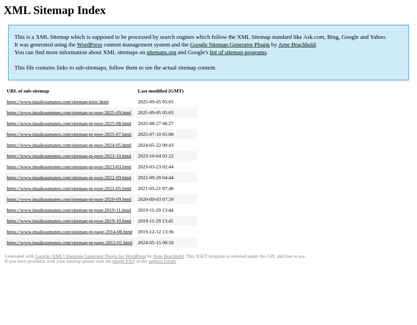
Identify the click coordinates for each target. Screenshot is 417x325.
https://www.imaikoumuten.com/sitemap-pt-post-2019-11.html (69, 210)
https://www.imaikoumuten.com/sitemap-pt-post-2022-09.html (69, 177)
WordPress (89, 44)
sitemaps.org (161, 52)
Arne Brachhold (297, 44)
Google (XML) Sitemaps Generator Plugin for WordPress (90, 256)
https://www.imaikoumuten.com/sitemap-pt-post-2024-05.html (69, 145)
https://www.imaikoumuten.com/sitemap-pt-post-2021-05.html (69, 188)
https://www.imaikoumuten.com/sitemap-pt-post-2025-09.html (69, 112)
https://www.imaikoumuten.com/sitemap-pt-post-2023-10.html (69, 155)
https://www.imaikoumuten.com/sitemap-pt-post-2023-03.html (69, 166)
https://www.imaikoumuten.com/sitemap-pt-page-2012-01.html (70, 242)
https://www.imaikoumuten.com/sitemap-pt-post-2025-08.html (69, 123)
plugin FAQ (123, 261)
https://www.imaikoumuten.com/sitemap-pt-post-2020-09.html (69, 199)
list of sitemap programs (238, 52)
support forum (162, 261)
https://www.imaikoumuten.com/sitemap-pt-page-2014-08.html (70, 231)
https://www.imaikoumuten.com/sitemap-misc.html (58, 101)
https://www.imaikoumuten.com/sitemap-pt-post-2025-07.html (69, 134)
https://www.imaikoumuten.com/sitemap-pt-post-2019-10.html (69, 220)
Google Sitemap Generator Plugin (230, 44)
